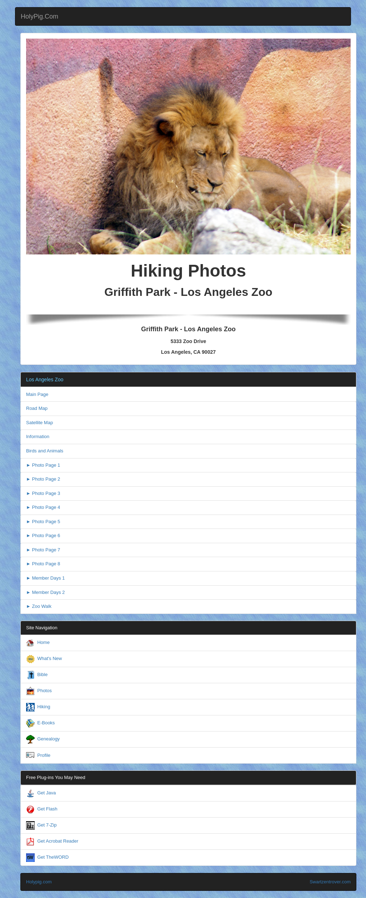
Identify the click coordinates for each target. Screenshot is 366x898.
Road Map (37, 408)
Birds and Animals (44, 450)
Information (37, 436)
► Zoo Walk (38, 606)
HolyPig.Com (39, 16)
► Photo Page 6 (43, 535)
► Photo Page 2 (43, 479)
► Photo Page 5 (43, 521)
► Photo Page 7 (43, 549)
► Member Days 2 (45, 592)
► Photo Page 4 (43, 507)
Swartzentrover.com (330, 881)
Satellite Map (39, 422)
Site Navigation (41, 627)
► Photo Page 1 (43, 465)
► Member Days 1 (45, 578)
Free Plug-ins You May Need (55, 777)
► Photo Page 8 (43, 563)
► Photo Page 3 (43, 493)
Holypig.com (39, 881)
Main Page (37, 394)
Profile (43, 755)
